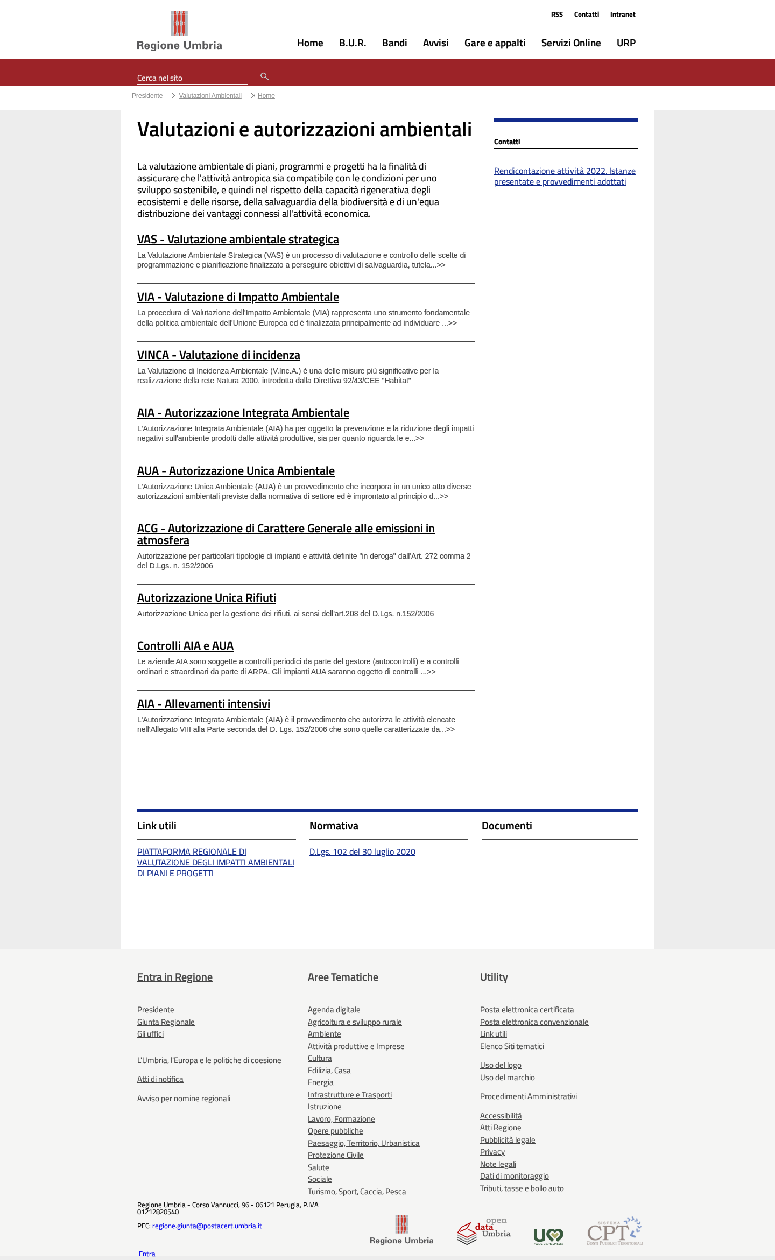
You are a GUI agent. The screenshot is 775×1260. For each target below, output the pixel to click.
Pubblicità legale (508, 1140)
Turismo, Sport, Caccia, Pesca (357, 1191)
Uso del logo (501, 1065)
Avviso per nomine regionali (183, 1098)
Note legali (498, 1164)
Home (266, 96)
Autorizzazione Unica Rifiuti (206, 597)
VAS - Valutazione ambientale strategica (238, 239)
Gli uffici (150, 1033)
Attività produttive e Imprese (356, 1046)
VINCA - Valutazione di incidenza (218, 355)
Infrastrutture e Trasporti (350, 1094)
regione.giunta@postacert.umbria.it (207, 1225)
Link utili (493, 1033)
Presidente (147, 96)
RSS (557, 14)
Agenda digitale (334, 1009)
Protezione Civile (336, 1155)
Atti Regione (501, 1127)
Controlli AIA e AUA (185, 645)
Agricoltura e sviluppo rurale (355, 1022)
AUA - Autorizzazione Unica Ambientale (236, 470)
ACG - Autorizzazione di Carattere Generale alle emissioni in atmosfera (286, 534)
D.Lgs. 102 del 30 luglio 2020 (362, 851)
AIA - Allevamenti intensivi (203, 703)
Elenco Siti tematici (512, 1046)
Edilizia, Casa (329, 1070)
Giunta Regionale (166, 1022)
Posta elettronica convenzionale (534, 1022)
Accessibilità (501, 1115)
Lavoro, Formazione (341, 1119)
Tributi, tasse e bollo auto (522, 1188)
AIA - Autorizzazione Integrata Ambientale (243, 412)
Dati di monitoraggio (514, 1176)
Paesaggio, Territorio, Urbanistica (364, 1143)
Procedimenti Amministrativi (528, 1096)
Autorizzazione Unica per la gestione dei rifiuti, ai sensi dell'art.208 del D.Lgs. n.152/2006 (285, 613)
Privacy (492, 1151)
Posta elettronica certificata (527, 1009)
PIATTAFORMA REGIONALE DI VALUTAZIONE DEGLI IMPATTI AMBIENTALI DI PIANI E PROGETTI (215, 862)
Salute (318, 1167)
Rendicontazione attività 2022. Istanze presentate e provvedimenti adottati (565, 176)
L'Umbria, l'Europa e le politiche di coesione (209, 1060)
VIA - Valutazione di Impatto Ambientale (238, 296)
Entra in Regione (175, 976)
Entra (147, 1253)
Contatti (586, 14)
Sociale (320, 1179)
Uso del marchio (507, 1077)
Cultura (320, 1058)
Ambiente (324, 1033)
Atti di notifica (160, 1079)
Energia (321, 1082)
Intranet (623, 14)
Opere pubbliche (335, 1130)
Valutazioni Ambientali (210, 96)
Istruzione (325, 1106)
